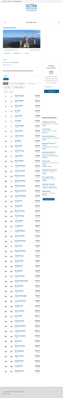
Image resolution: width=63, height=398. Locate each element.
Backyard (44, 132)
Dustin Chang (19, 216)
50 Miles (44, 166)
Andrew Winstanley (21, 281)
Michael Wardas (20, 251)
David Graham (19, 321)
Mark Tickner (19, 356)
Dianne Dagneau (20, 326)
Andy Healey (19, 291)
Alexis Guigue (19, 96)
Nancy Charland (20, 336)
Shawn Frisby (19, 261)
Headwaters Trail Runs (49, 122)
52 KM (44, 125)
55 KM (44, 173)
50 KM (6, 79)
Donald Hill (18, 206)
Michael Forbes (20, 176)
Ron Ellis (17, 111)
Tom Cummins (19, 126)
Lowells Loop (46, 129)
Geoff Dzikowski (20, 196)
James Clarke (19, 136)
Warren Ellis (19, 106)
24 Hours (44, 155)
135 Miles (44, 187)
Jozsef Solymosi (20, 301)
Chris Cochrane (20, 171)
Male (15, 83)
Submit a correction (7, 65)
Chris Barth (18, 116)
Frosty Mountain (9, 28)
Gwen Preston (19, 151)
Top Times (7, 87)
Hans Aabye (19, 131)
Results (10, 1)
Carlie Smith (19, 156)
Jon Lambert (19, 366)
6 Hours (56, 155)
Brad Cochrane (20, 211)
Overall (5, 83)
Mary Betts (18, 316)
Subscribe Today (31, 22)
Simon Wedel (19, 101)
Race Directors (17, 1)
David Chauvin (19, 311)
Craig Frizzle (19, 306)
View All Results (48, 199)
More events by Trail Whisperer (11, 62)
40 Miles (44, 195)
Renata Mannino (20, 181)
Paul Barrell (18, 266)
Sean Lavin (18, 341)
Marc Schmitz (19, 161)
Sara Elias (18, 141)
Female (11, 83)
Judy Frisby (18, 246)
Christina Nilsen (20, 166)
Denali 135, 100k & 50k (48, 184)
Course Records (18, 87)
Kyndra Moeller (20, 346)
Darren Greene (20, 236)
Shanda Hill (18, 271)
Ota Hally (18, 121)
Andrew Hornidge (21, 296)
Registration (16, 53)
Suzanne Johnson (20, 191)
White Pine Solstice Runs (49, 170)
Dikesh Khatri (19, 371)
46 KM (44, 139)
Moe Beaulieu (19, 351)
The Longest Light (47, 177)
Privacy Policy (6, 393)
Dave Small (18, 146)
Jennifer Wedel (20, 231)
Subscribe (51, 91)
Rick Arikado (19, 286)
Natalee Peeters (20, 241)
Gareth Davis (19, 256)
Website (6, 53)
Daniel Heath (19, 361)
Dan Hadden (19, 221)
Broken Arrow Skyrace (48, 136)
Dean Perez (18, 201)
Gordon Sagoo (20, 276)
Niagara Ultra (46, 161)
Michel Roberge (20, 186)
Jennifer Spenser (20, 331)
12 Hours (50, 155)
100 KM (44, 180)
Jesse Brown (19, 226)
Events (5, 1)
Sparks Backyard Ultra (48, 152)
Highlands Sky (46, 191)
